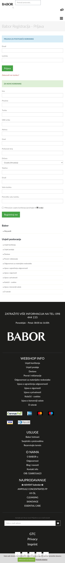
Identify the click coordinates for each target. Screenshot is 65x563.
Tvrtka (4, 110)
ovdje (40, 208)
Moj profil (7, 231)
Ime (3, 91)
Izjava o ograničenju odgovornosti (16, 268)
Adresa (4, 129)
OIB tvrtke (6, 120)
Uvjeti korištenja (10, 245)
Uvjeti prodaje (9, 250)
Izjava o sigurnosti (10, 273)
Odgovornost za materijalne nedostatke (18, 264)
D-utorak (7, 292)
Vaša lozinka (6, 187)
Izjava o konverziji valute (12, 287)
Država (4, 158)
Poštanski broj (7, 149)
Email (4, 46)
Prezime (5, 101)
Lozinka (5, 56)
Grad (4, 139)
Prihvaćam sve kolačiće (26, 559)
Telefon (5, 168)
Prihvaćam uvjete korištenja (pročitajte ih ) (23, 208)
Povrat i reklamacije (11, 259)
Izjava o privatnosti (10, 278)
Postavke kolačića (41, 559)
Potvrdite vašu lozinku (10, 197)
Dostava (7, 254)
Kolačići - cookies (10, 282)
